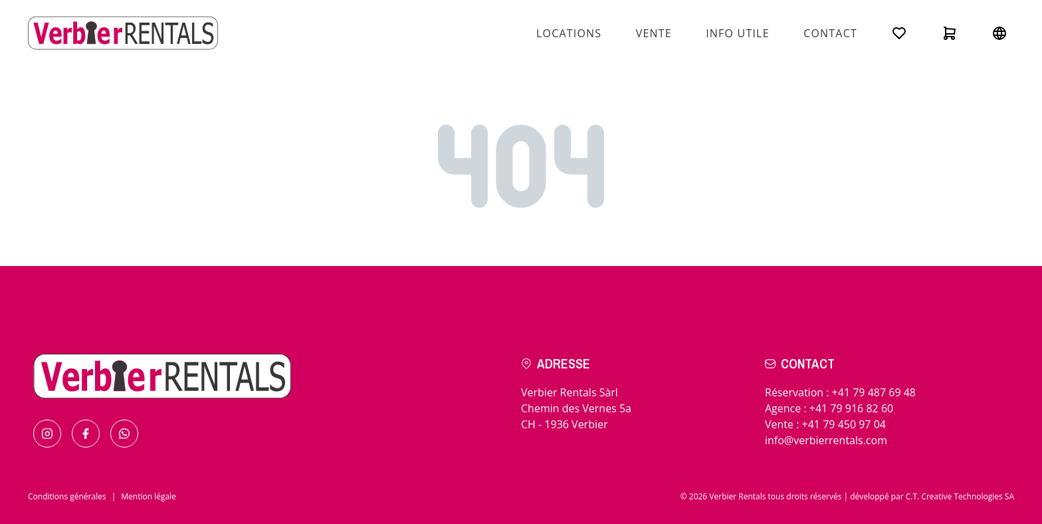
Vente (654, 33)
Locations (568, 33)
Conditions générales (67, 496)
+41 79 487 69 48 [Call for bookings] (874, 392)
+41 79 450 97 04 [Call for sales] (844, 424)
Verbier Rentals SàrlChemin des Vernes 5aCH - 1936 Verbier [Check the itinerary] (576, 408)
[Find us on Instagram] (47, 434)
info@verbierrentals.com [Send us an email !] (826, 440)
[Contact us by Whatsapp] (124, 434)
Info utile (738, 33)
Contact (830, 33)
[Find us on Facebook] (86, 434)
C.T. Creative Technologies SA (960, 496)
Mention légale (148, 496)
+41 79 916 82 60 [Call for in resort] (851, 408)
